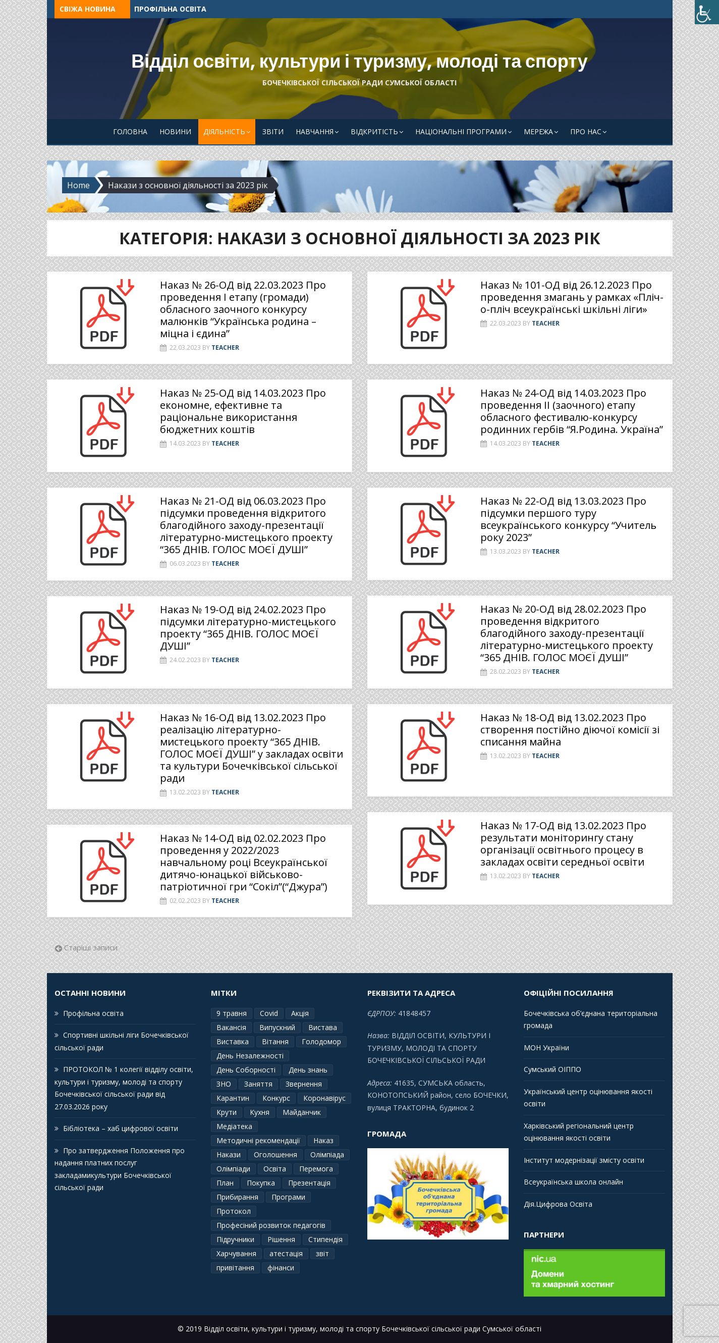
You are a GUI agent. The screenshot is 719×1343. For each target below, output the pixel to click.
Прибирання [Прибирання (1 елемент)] (237, 1197)
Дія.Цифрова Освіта (558, 1204)
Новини (175, 131)
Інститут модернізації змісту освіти (584, 1160)
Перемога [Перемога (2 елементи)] (316, 1168)
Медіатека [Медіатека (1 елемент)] (234, 1126)
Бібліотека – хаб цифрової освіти (120, 1128)
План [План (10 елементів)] (225, 1183)
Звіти (273, 131)
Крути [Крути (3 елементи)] (226, 1112)
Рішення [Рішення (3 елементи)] (281, 1239)
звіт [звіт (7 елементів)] (322, 1253)
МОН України (546, 1047)
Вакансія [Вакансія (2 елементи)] (231, 1027)
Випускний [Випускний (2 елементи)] (277, 1027)
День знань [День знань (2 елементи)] (308, 1070)
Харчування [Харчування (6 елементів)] (236, 1253)
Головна (130, 131)
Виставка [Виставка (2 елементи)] (232, 1041)
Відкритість (374, 131)
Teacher (225, 347)
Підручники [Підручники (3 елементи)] (235, 1239)
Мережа (538, 131)
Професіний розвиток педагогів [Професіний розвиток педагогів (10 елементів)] (270, 1225)
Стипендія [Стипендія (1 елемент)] (325, 1239)
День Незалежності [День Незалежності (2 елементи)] (250, 1055)
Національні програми (461, 131)
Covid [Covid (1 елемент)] (269, 1013)
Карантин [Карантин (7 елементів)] (232, 1098)
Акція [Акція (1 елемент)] (300, 1013)
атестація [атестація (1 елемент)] (286, 1253)
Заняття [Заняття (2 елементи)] (258, 1084)
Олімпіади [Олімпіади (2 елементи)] (233, 1168)
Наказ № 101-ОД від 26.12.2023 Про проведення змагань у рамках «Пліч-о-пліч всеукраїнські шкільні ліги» (571, 297)
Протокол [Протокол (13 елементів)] (233, 1211)
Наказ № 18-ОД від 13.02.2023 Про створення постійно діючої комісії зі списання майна (569, 729)
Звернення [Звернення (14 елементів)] (304, 1084)
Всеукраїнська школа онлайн (573, 1182)
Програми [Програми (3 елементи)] (288, 1197)
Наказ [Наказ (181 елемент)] (323, 1140)
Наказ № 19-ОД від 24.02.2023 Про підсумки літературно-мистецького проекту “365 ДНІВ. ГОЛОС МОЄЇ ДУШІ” (248, 628)
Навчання (315, 131)
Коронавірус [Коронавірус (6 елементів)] (324, 1098)
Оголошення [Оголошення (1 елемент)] (275, 1154)
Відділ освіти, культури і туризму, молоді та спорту (359, 61)
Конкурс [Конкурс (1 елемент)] (276, 1098)
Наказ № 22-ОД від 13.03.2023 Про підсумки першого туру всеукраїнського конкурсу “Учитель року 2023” (568, 519)
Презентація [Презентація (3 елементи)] (309, 1183)
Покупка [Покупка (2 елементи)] (261, 1183)
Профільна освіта (170, 9)
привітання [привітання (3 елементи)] (235, 1267)
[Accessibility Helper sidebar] (707, 12)
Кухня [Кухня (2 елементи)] (259, 1112)
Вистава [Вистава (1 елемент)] (322, 1027)
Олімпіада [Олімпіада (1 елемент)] (327, 1154)
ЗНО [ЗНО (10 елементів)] (223, 1084)
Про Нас (585, 131)
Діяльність (224, 131)
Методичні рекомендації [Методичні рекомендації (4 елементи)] (258, 1140)
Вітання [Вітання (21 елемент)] (275, 1041)
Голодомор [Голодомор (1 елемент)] (321, 1041)
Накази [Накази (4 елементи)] (228, 1154)
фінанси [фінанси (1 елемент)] (280, 1267)
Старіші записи (91, 947)
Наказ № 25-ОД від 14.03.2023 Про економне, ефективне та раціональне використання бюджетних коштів (243, 411)
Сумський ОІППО (552, 1069)
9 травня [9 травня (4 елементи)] (231, 1013)
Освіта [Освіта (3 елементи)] (274, 1168)
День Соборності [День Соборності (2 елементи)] (245, 1070)
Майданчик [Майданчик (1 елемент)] (302, 1112)
